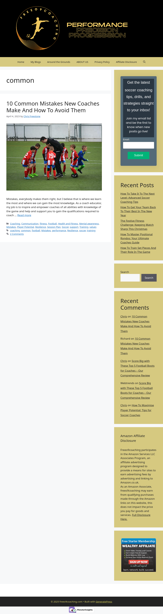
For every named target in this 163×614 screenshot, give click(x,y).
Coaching (15, 223)
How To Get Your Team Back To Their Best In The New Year (138, 211)
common (26, 230)
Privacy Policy (102, 61)
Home (21, 61)
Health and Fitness (68, 223)
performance (59, 230)
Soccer (65, 226)
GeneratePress (104, 601)
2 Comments (17, 233)
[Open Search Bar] (144, 62)
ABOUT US (82, 61)
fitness (43, 223)
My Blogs (36, 61)
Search (124, 272)
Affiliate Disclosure (126, 61)
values (93, 226)
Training (84, 226)
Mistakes (11, 226)
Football (52, 223)
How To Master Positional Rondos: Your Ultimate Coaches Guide (136, 238)
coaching (15, 230)
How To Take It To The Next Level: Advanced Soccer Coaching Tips (137, 198)
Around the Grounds (58, 61)
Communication (30, 223)
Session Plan (54, 226)
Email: (126, 139)
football (36, 230)
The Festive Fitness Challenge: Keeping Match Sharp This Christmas (137, 225)
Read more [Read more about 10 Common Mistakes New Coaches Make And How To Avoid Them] (24, 215)
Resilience (40, 226)
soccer (82, 230)
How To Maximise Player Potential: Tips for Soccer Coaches (137, 410)
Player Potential (25, 226)
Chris (123, 316)
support (74, 226)
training (91, 230)
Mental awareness (89, 223)
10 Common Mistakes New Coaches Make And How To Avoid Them (52, 107)
